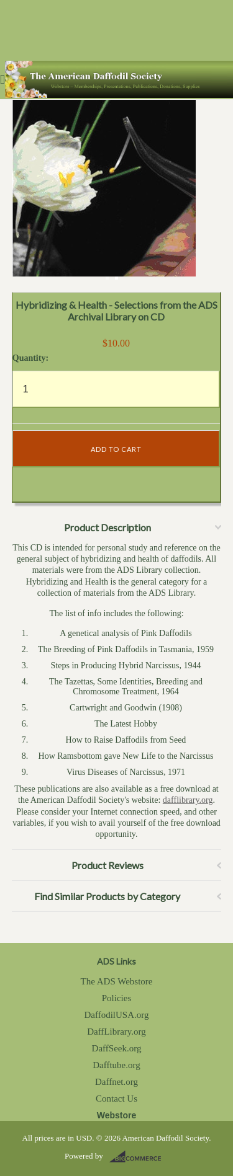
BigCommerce (138, 1157)
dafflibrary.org (188, 800)
